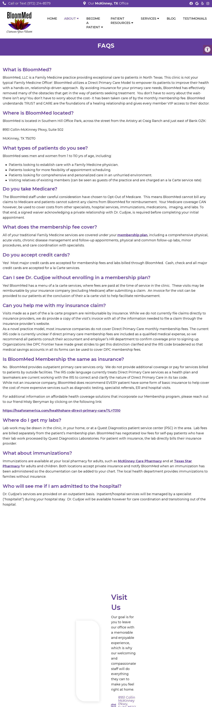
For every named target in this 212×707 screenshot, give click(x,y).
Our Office (108, 3)
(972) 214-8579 (39, 3)
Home (52, 18)
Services (148, 18)
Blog (171, 18)
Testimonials (195, 18)
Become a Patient (93, 23)
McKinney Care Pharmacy (140, 461)
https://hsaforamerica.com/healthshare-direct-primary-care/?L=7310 (61, 411)
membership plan (132, 235)
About (70, 18)
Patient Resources (120, 21)
